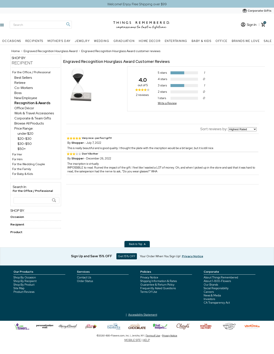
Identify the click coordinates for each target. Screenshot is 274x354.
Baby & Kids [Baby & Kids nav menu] (201, 41)
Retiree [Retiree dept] (20, 82)
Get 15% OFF (126, 256)
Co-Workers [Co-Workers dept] (23, 88)
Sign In (248, 24)
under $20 (25, 133)
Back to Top (137, 244)
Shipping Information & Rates (158, 281)
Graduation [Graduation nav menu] (124, 41)
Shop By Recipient (25, 281)
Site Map (19, 288)
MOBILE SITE (132, 340)
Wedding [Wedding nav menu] (101, 41)
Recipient (22, 63)
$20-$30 (24, 138)
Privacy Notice (149, 277)
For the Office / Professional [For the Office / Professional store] (31, 72)
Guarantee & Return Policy (157, 284)
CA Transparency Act (217, 302)
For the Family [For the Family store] (21, 169)
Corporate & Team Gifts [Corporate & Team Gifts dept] (32, 118)
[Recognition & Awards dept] (32, 103)
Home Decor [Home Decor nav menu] (150, 41)
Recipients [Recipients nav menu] (34, 41)
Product (16, 232)
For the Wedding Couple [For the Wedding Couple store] (28, 164)
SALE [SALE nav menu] (268, 41)
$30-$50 (25, 143)
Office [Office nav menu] (221, 41)
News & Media (212, 295)
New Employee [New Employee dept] (25, 98)
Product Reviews (24, 292)
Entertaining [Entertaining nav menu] (176, 41)
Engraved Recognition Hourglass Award (99, 61)
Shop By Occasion (25, 277)
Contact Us (84, 277)
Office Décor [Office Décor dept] (24, 108)
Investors (209, 299)
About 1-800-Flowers (217, 281)
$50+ (22, 149)
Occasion (17, 217)
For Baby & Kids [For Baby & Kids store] (22, 174)
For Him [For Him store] (17, 159)
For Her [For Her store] (17, 154)
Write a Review (167, 103)
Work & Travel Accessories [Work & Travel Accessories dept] (34, 113)
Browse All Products (29, 123)
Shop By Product (24, 284)
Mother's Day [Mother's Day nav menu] (59, 41)
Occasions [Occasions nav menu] (11, 41)
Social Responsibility (216, 288)
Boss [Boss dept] (18, 93)
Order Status (85, 281)
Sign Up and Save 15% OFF (91, 256)
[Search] (41, 25)
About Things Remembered (221, 277)
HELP (146, 340)
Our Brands (211, 284)
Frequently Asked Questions (158, 288)
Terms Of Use (148, 292)
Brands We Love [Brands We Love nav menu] (246, 41)
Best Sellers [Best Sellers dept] (23, 77)
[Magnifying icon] (68, 24)
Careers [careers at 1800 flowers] (209, 292)
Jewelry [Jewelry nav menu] (82, 41)
